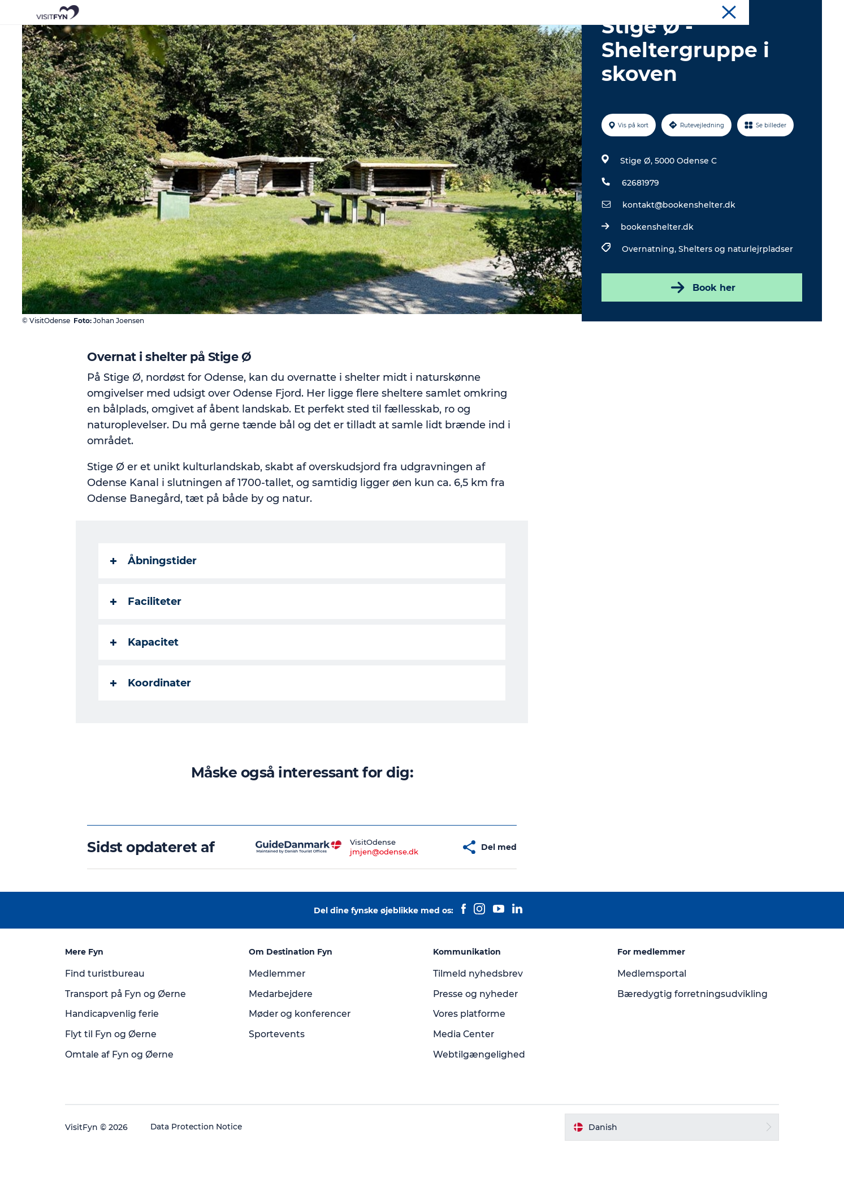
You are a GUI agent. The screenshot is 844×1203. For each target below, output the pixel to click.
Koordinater (151, 737)
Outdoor (322, 36)
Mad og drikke (388, 36)
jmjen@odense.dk (351, 905)
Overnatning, (650, 303)
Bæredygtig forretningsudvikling (690, 1047)
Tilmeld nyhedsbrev (479, 1027)
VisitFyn (690, 11)
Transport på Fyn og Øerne (134, 1047)
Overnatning (463, 36)
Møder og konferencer (784, 11)
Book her (701, 341)
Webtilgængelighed (480, 1108)
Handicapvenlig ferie (119, 1067)
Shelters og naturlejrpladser (735, 303)
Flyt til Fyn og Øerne (118, 1087)
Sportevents (281, 1087)
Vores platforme (471, 1067)
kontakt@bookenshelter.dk (678, 259)
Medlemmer (281, 1027)
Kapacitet (145, 696)
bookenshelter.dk (657, 281)
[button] (419, 901)
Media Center (465, 1087)
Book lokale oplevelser (555, 36)
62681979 (640, 236)
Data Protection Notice (204, 1181)
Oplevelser (264, 36)
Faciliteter (146, 655)
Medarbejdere (286, 1047)
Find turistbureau (112, 1027)
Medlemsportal (649, 1027)
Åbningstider (154, 614)
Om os (725, 11)
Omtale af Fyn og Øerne (127, 1108)
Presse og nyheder (477, 1047)
